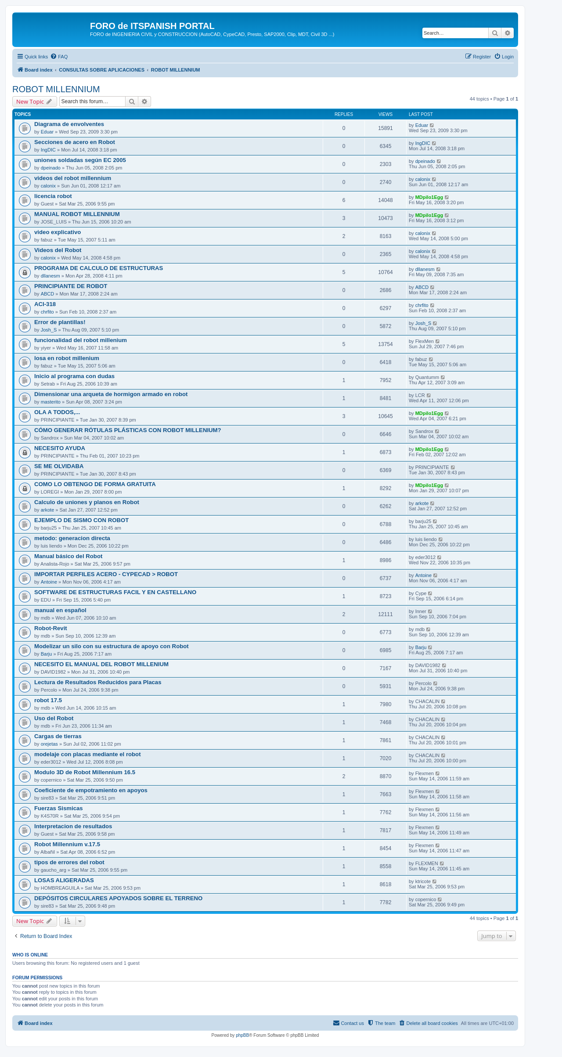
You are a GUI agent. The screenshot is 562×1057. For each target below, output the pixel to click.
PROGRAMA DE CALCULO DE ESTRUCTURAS (98, 268)
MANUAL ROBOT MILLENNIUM (77, 214)
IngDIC (48, 149)
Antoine (49, 581)
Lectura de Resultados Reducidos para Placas (98, 682)
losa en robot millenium (66, 358)
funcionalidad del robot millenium (80, 340)
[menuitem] (59, 56)
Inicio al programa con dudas (74, 376)
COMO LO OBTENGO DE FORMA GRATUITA (95, 484)
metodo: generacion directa (72, 538)
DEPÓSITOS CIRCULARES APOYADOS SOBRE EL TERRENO (118, 898)
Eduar (47, 131)
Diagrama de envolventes (69, 124)
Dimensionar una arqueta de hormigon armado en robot (111, 394)
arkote (47, 509)
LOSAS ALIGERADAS (64, 880)
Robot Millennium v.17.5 (67, 844)
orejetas (49, 744)
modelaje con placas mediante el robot (87, 754)
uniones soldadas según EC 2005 (80, 160)
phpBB (242, 1035)
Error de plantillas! (60, 322)
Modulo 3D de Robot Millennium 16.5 (84, 772)
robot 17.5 (48, 700)
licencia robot (53, 196)
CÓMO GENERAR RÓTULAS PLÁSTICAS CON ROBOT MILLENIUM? (127, 430)
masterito (51, 401)
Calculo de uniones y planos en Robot (86, 502)
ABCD (47, 293)
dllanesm (50, 275)
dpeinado (51, 167)
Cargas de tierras (58, 736)
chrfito (47, 311)
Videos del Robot (57, 250)
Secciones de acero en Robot (74, 142)
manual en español (60, 610)
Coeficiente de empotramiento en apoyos (91, 790)
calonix (48, 185)
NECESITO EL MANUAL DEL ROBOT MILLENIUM (101, 664)
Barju (46, 654)
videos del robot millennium (72, 178)
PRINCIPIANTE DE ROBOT (70, 286)
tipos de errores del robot (69, 862)
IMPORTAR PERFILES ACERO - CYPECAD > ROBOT (106, 574)
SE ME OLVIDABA (59, 466)
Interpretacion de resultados (73, 826)
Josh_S (49, 329)
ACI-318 (45, 304)
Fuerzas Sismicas (58, 808)
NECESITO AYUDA (59, 448)
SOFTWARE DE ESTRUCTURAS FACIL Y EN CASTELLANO (115, 592)
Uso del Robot (53, 718)
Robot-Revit (50, 628)
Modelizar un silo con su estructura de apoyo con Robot (111, 646)
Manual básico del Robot (68, 556)
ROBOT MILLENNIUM (56, 89)
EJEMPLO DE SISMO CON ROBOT (81, 520)
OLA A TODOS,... (57, 412)
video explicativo (57, 232)
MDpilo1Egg (429, 197)
